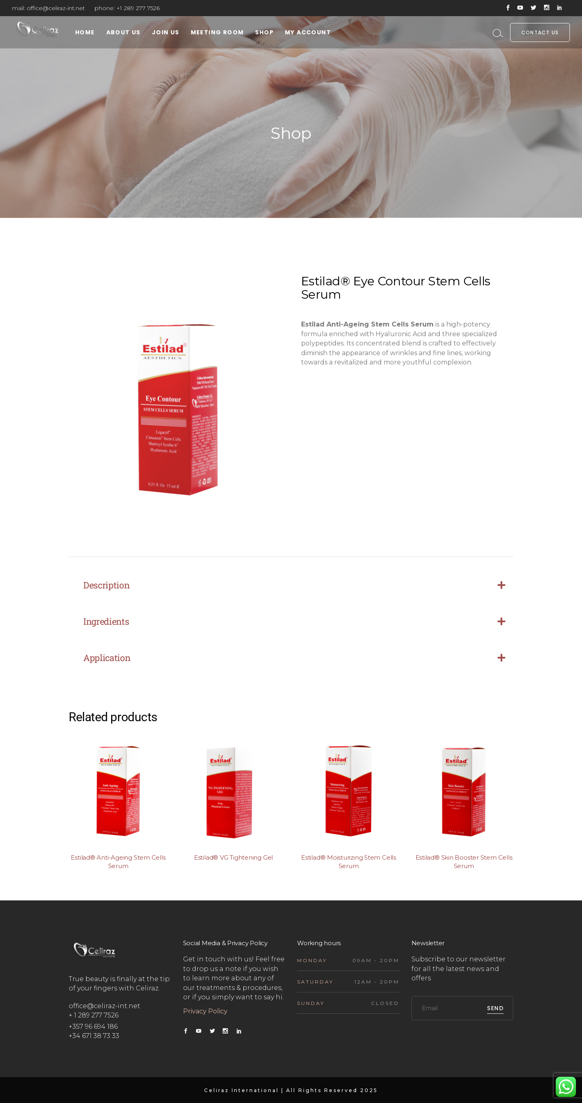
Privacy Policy (206, 1011)
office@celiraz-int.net (56, 8)
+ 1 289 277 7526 (93, 1015)
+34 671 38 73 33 (94, 1036)
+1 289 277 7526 (138, 8)
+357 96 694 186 (93, 1026)
